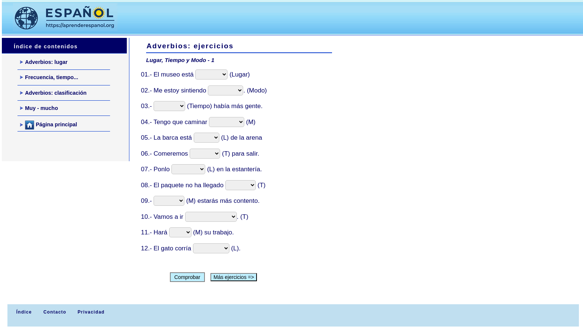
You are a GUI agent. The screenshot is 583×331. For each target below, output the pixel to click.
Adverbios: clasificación (53, 93)
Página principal (48, 125)
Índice (23, 312)
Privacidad (91, 312)
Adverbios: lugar (43, 62)
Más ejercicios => (233, 277)
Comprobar (187, 277)
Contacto (55, 312)
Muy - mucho (39, 108)
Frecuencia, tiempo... (49, 77)
